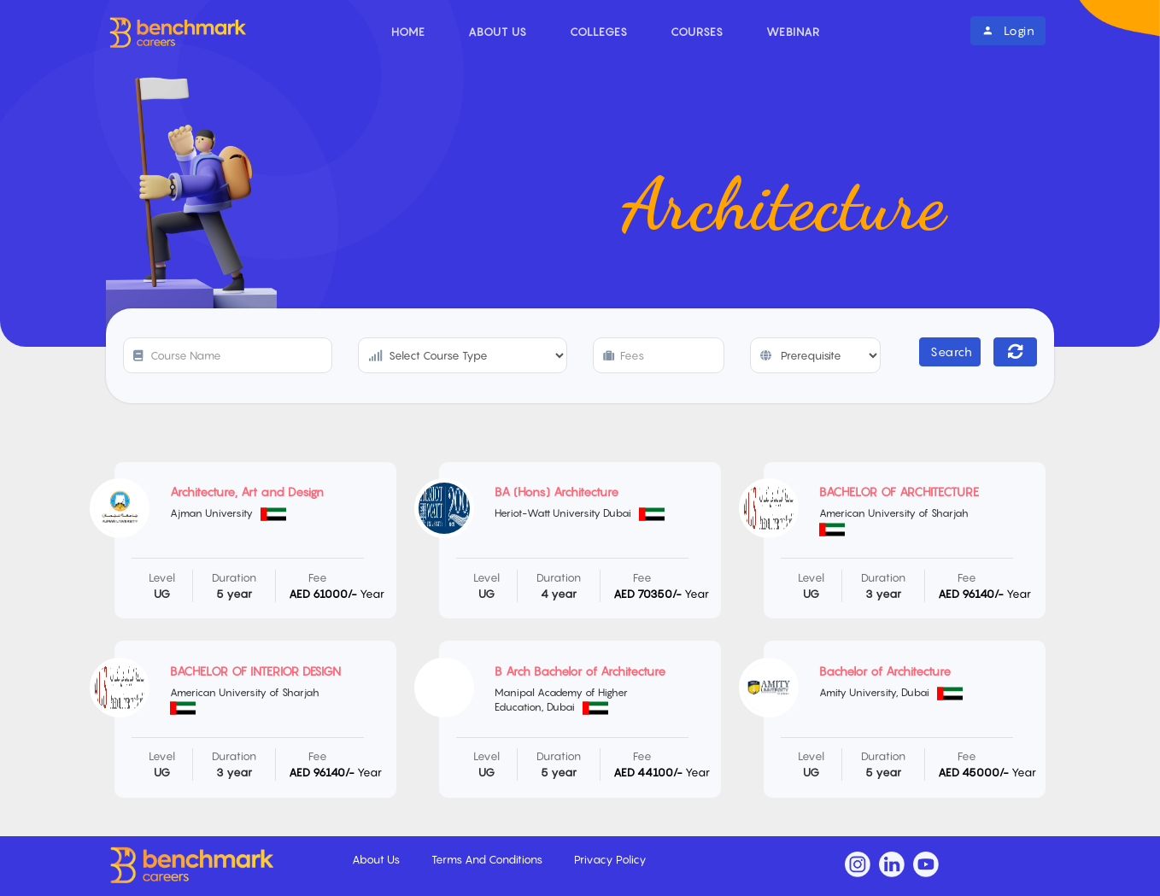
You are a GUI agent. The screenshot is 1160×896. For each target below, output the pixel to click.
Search (951, 351)
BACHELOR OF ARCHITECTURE (899, 491)
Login (1007, 30)
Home (408, 31)
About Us (497, 31)
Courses (697, 31)
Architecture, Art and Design (247, 491)
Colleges (599, 31)
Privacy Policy (610, 859)
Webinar (793, 31)
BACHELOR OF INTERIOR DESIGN (255, 671)
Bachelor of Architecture (885, 671)
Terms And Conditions (488, 859)
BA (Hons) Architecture (556, 491)
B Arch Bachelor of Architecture (580, 671)
